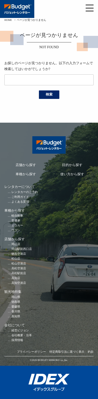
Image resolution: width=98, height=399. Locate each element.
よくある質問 (20, 201)
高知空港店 (18, 283)
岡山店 (15, 244)
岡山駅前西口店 (21, 249)
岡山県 (15, 297)
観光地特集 (12, 292)
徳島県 (15, 301)
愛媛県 (15, 306)
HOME (8, 20)
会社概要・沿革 (21, 335)
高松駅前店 (18, 273)
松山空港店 (18, 263)
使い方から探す (72, 174)
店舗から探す (26, 165)
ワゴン (15, 230)
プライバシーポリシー (31, 351)
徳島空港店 (18, 253)
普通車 (15, 220)
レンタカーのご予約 (24, 192)
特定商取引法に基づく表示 (66, 351)
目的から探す (72, 165)
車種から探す (26, 174)
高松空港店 (18, 268)
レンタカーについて (19, 187)
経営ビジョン (20, 330)
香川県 (15, 311)
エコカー (17, 225)
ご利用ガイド (20, 197)
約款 (91, 351)
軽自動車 (17, 215)
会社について (14, 325)
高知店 (15, 278)
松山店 (15, 258)
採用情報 (17, 340)
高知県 (15, 316)
